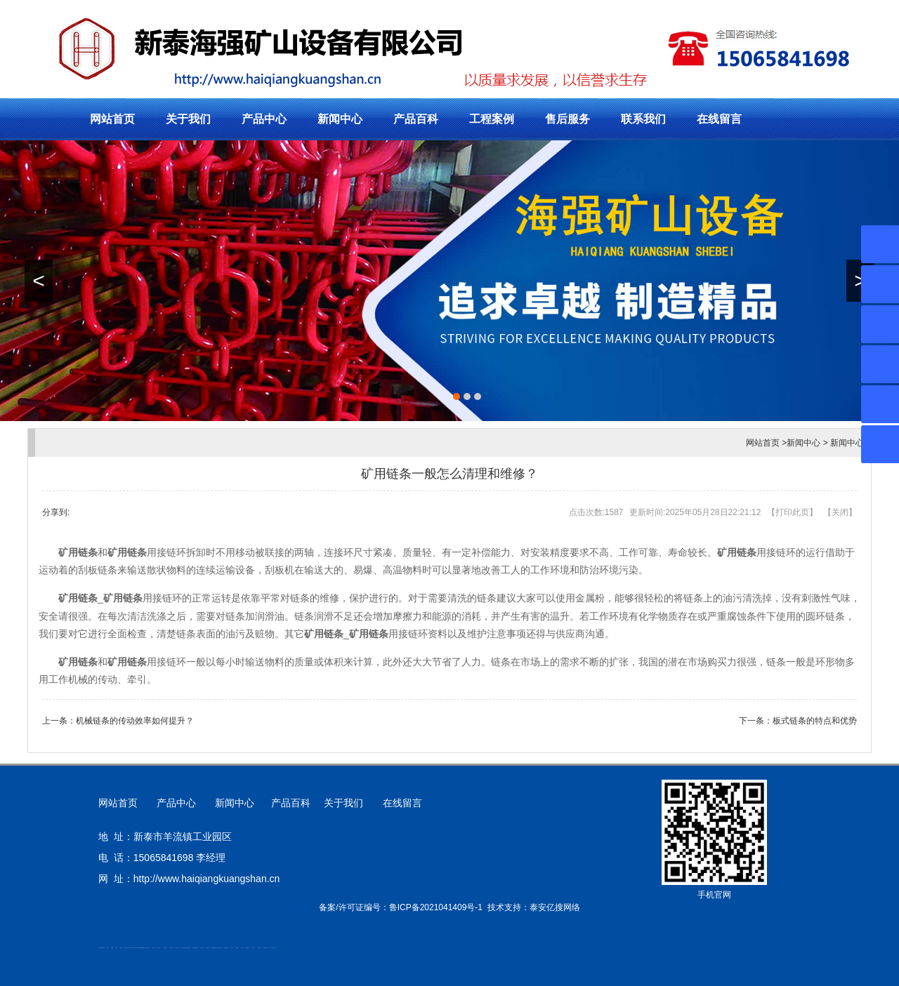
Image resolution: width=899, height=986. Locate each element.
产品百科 (415, 119)
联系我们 (643, 119)
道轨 (130, 947)
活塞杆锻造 (132, 947)
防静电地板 (140, 947)
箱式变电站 (259, 947)
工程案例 (491, 119)
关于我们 (188, 119)
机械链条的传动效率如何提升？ (135, 721)
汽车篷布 (231, 947)
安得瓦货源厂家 (273, 947)
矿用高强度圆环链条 (101, 947)
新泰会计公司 (136, 947)
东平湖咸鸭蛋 (226, 947)
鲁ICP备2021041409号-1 (436, 907)
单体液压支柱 (144, 947)
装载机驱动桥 (213, 947)
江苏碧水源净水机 (187, 947)
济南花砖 (201, 947)
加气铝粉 (242, 947)
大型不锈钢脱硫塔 (195, 947)
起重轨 (116, 947)
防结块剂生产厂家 (266, 947)
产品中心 (264, 119)
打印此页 (792, 512)
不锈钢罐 (236, 947)
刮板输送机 (207, 947)
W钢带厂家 (247, 947)
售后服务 (567, 119)
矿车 (107, 947)
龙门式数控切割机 (218, 947)
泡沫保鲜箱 (171, 947)
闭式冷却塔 (253, 947)
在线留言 (719, 119)
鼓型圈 (112, 947)
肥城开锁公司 (127, 947)
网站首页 (112, 119)
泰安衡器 (120, 947)
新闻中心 (339, 119)
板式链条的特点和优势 (815, 721)
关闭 (840, 512)
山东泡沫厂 (148, 947)
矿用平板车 (183, 947)
